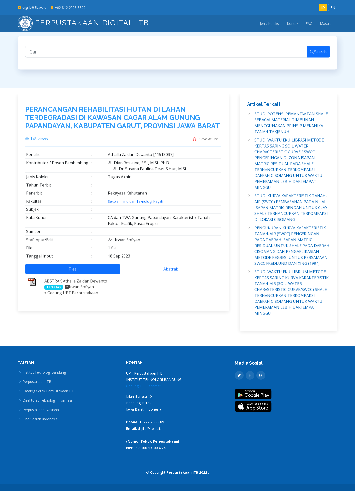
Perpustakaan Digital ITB (83, 23)
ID (323, 7)
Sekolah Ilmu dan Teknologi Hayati (135, 204)
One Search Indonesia (40, 419)
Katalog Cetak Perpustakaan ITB (49, 391)
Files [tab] (73, 271)
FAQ (309, 23)
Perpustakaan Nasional (41, 410)
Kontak (292, 23)
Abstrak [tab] (170, 271)
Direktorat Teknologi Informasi (47, 400)
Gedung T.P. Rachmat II (145, 386)
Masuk (325, 23)
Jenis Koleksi (270, 23)
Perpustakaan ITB (37, 381)
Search (318, 54)
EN (332, 7)
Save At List (205, 141)
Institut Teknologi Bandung (44, 372)
